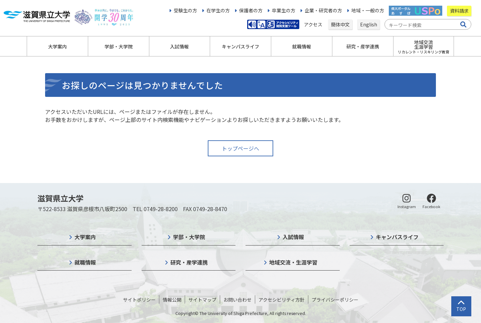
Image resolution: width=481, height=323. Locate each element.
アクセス (313, 24)
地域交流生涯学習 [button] (423, 46)
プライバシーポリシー (335, 299)
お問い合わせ (237, 299)
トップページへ (240, 148)
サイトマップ (202, 299)
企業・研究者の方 (323, 10)
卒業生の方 (283, 10)
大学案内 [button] (57, 46)
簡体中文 (340, 24)
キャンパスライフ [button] (240, 46)
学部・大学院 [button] (119, 46)
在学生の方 (218, 10)
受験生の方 (185, 10)
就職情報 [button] (301, 46)
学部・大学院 (189, 237)
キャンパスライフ (397, 237)
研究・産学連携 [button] (362, 46)
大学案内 (85, 237)
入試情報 (293, 237)
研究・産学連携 (189, 262)
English (368, 24)
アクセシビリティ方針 (282, 299)
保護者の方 (251, 10)
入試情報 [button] (179, 46)
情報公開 (172, 299)
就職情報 (85, 262)
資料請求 (459, 10)
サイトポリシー (139, 299)
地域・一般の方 (367, 10)
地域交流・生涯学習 (293, 262)
